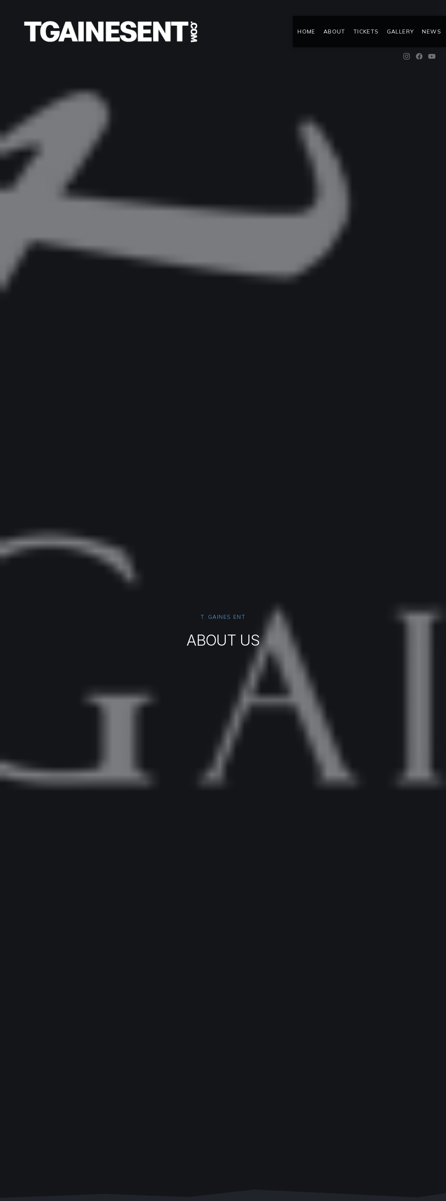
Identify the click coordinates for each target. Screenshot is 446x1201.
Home (306, 31)
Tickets (366, 31)
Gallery (400, 31)
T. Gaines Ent (223, 616)
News (431, 31)
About (334, 31)
